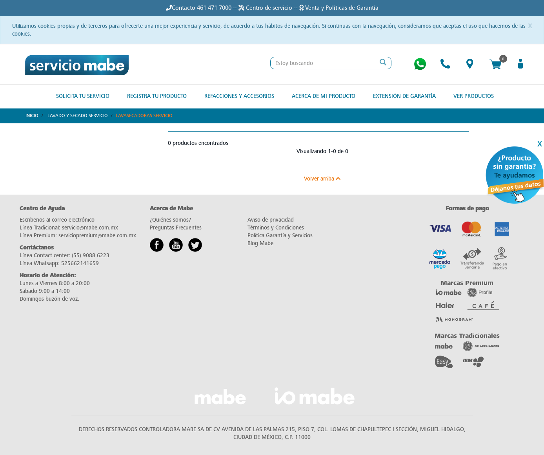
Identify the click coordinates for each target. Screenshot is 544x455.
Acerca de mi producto (323, 96)
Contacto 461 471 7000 (201, 8)
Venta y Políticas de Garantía (338, 8)
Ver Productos (473, 96)
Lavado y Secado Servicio (77, 115)
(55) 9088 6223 (90, 255)
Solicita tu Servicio (82, 96)
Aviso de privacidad (270, 220)
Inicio (31, 115)
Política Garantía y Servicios (280, 235)
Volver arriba (322, 179)
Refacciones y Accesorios (239, 96)
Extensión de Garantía (404, 96)
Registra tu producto (157, 96)
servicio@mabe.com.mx (90, 228)
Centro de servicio (266, 8)
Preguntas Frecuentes (176, 228)
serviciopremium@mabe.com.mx (97, 235)
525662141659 (80, 263)
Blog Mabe (260, 243)
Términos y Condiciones (275, 228)
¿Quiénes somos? (170, 220)
